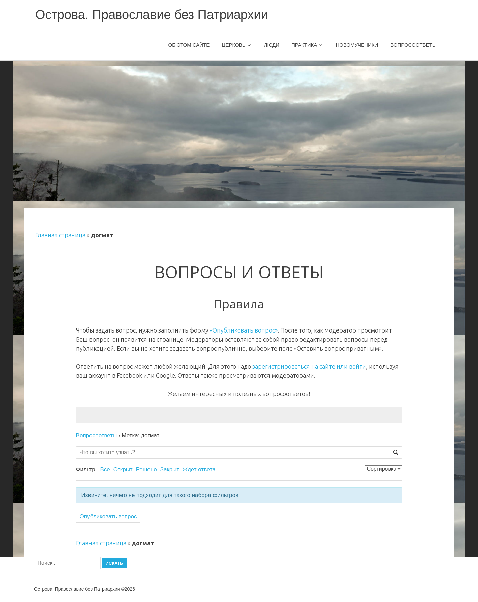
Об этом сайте (189, 45)
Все (105, 469)
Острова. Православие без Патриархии (151, 15)
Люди (271, 45)
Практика (304, 45)
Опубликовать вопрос (108, 516)
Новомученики (357, 45)
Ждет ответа (199, 469)
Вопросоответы (413, 45)
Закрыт (169, 469)
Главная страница (60, 235)
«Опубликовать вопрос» (244, 330)
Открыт (123, 469)
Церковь (233, 45)
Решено (146, 469)
